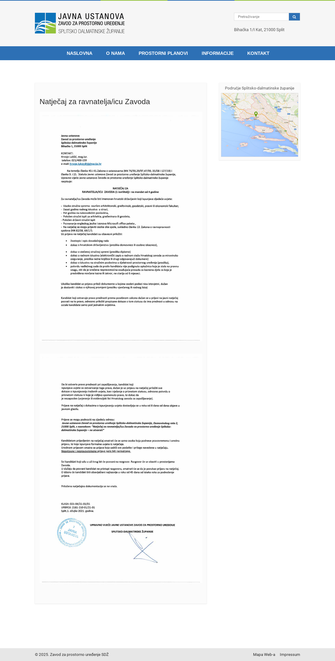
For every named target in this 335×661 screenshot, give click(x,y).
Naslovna (79, 53)
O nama (115, 53)
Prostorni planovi (163, 53)
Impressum (290, 654)
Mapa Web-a (264, 654)
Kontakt (258, 53)
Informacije (218, 53)
